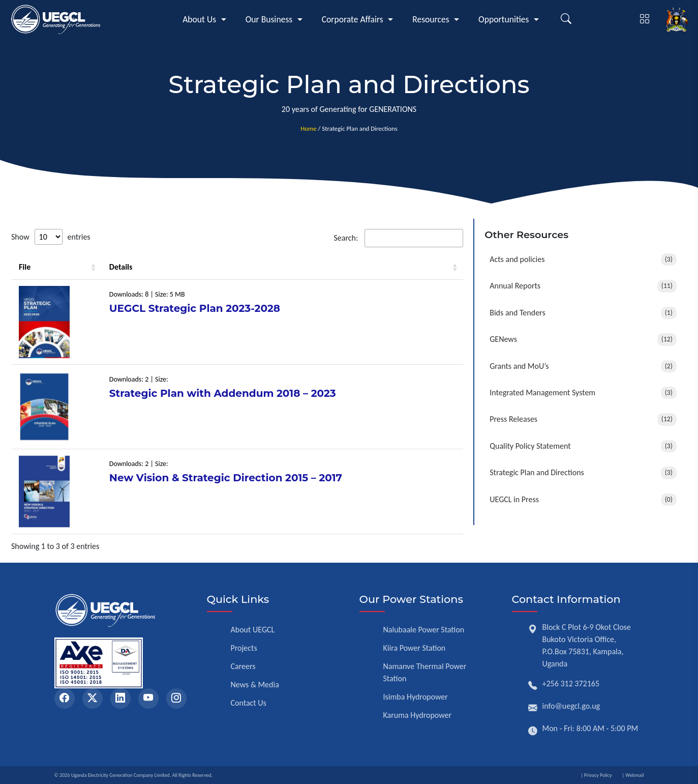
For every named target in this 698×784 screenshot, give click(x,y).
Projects (244, 648)
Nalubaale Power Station (424, 629)
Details (121, 267)
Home (308, 128)
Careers (243, 666)
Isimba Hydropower (415, 697)
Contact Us (248, 703)
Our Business (269, 19)
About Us (199, 19)
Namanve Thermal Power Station (425, 672)
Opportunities (503, 19)
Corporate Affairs (352, 19)
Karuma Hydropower (417, 715)
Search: (398, 238)
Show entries (50, 237)
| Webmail (633, 775)
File (25, 267)
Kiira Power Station (414, 648)
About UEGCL (253, 629)
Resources (430, 19)
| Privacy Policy (596, 775)
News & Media (255, 684)
